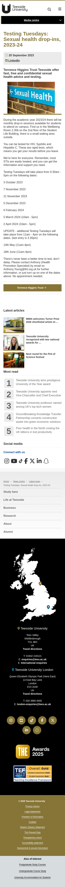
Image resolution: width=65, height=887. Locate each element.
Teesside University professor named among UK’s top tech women (38, 404)
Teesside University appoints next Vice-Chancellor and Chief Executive (38, 393)
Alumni (8, 531)
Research (9, 515)
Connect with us (14, 452)
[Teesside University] (40, 584)
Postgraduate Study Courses (32, 864)
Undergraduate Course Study (32, 871)
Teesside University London (32, 670)
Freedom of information (32, 817)
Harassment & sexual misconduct (32, 848)
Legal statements (32, 811)
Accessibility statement (32, 843)
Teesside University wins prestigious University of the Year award (38, 382)
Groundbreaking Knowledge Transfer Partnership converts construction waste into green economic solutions (38, 418)
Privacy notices (32, 806)
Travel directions (32, 649)
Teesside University (15, 9)
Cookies (32, 822)
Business (9, 507)
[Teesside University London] (48, 607)
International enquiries (34, 662)
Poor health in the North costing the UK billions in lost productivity (37, 430)
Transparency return (32, 837)
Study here (10, 491)
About (7, 523)
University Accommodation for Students (32, 877)
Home (6, 481)
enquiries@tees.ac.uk (33, 659)
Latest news (34, 481)
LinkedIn (12, 60)
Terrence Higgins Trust (31, 287)
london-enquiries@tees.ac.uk (34, 704)
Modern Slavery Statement (32, 827)
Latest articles (13, 310)
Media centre (31, 20)
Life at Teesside (13, 499)
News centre (19, 481)
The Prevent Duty (32, 832)
